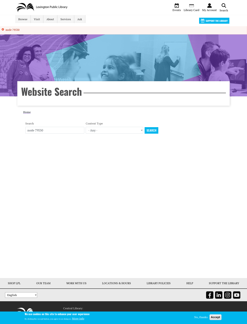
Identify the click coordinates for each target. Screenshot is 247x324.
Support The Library (224, 283)
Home (27, 112)
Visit (37, 19)
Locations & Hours (116, 283)
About (50, 19)
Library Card (191, 7)
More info (78, 319)
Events (176, 7)
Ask (79, 19)
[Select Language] (21, 295)
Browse (22, 19)
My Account (209, 7)
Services (65, 19)
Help (189, 283)
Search (224, 7)
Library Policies (159, 283)
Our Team (43, 283)
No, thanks (201, 317)
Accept (215, 317)
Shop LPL (14, 283)
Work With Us (76, 283)
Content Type (94, 123)
